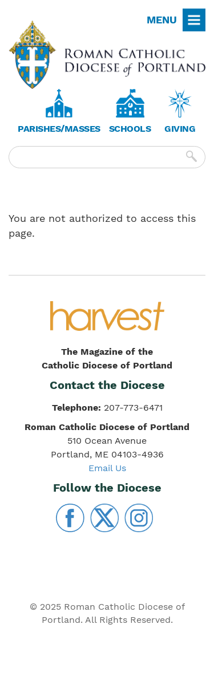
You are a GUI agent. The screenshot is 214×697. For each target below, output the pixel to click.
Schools (130, 128)
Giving (179, 128)
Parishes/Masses (59, 128)
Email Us (107, 468)
